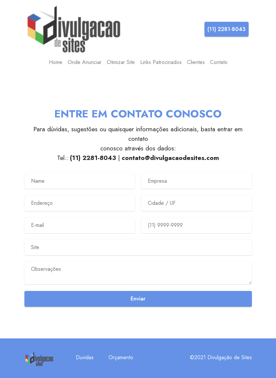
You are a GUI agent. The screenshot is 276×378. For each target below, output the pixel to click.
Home (55, 62)
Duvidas (85, 357)
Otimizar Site (121, 62)
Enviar (138, 298)
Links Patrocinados (161, 62)
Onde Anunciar (85, 62)
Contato (219, 62)
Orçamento (120, 357)
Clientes (196, 62)
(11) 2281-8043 (226, 29)
